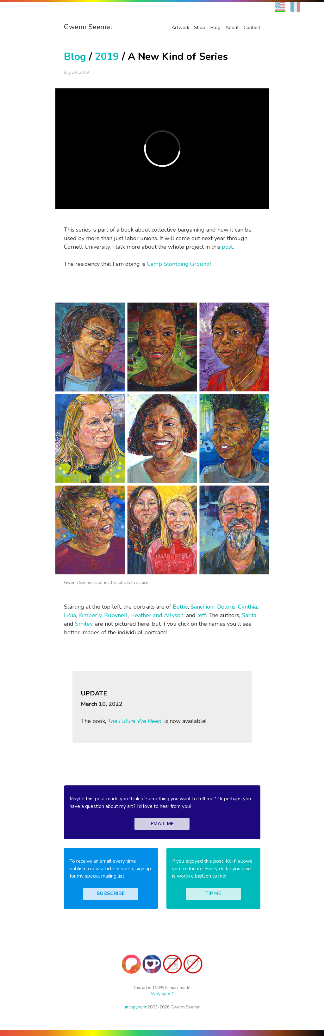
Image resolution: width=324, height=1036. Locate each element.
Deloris (226, 607)
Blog (215, 27)
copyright (134, 1007)
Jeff (201, 615)
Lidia (70, 615)
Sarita (249, 615)
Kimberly (90, 615)
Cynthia (247, 607)
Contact (252, 27)
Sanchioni (202, 607)
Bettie (180, 607)
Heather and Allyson (157, 615)
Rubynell (116, 615)
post (227, 247)
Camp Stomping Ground (178, 264)
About (232, 27)
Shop (199, 27)
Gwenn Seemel (88, 27)
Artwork (180, 27)
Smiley (83, 624)
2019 (107, 56)
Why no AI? (162, 994)
